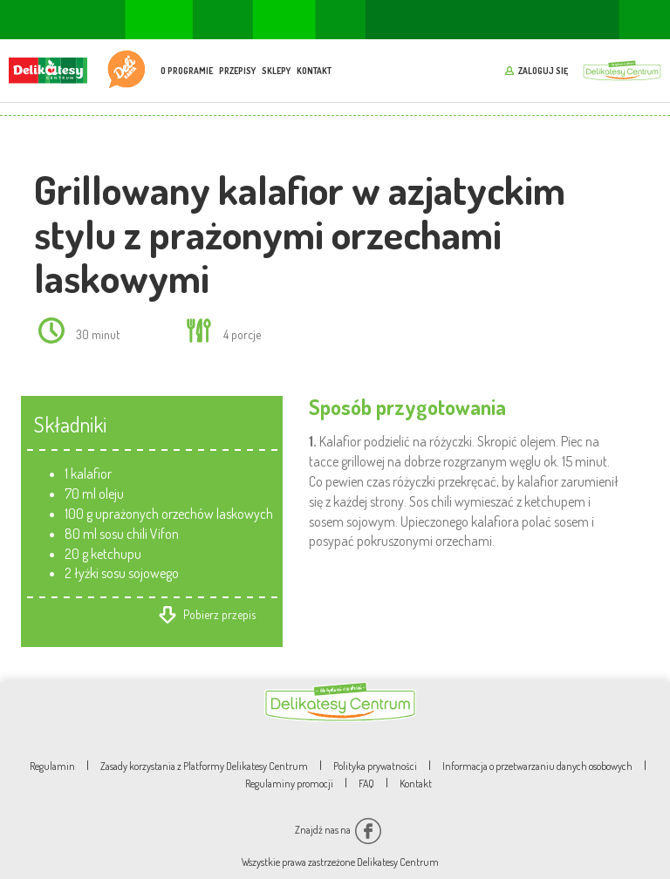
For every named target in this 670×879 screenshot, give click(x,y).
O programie (187, 70)
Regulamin (52, 766)
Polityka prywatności (375, 766)
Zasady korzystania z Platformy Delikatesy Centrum (204, 766)
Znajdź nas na (338, 829)
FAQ (366, 783)
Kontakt (314, 70)
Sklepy (276, 70)
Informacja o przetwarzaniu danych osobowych (537, 766)
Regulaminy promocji (289, 783)
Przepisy (237, 70)
